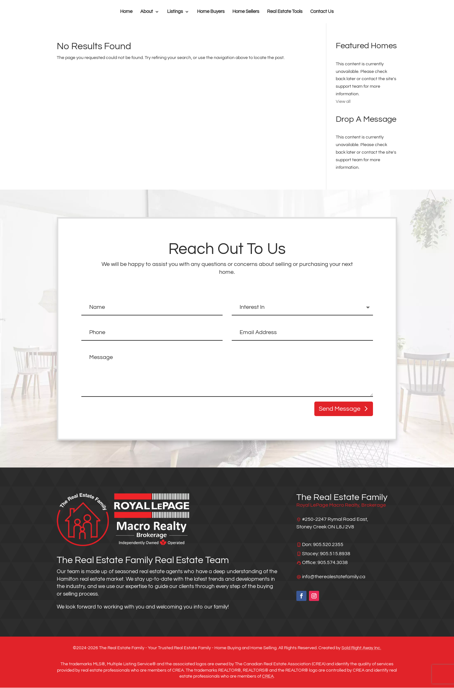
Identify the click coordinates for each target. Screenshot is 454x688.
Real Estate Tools (284, 11)
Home (126, 11)
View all (343, 101)
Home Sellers (245, 11)
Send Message (339, 409)
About (146, 11)
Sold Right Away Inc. (361, 648)
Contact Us (322, 11)
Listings (175, 11)
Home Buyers (210, 11)
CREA (268, 676)
